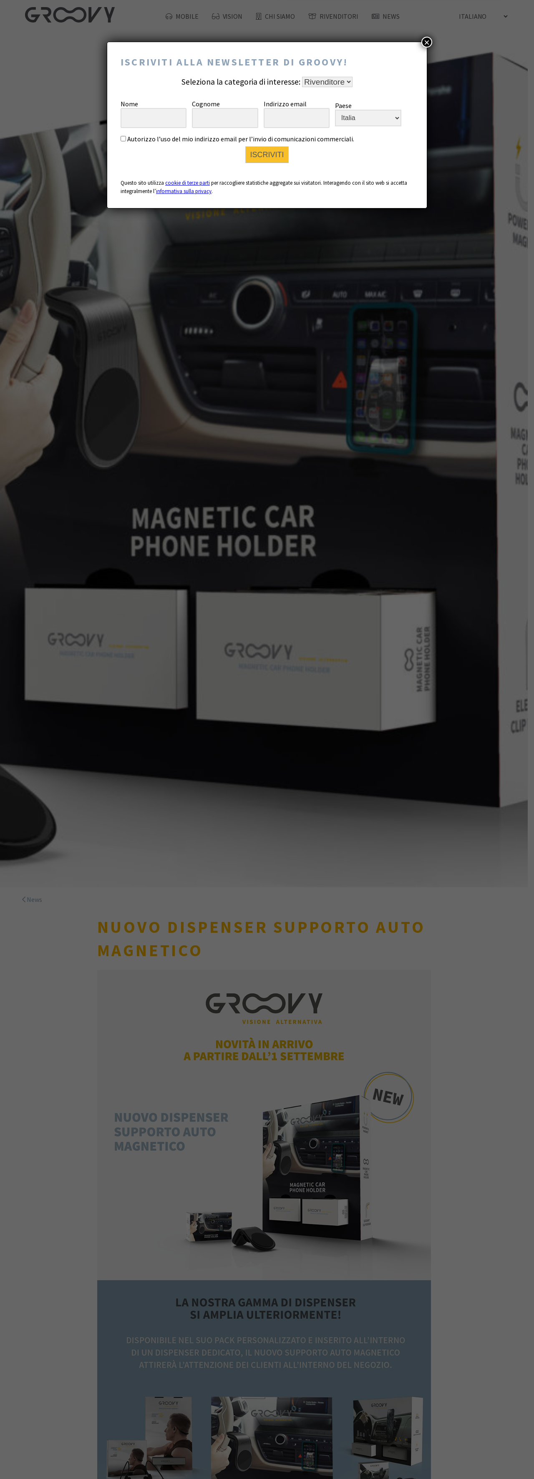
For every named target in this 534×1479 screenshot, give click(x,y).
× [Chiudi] (427, 42)
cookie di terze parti (187, 182)
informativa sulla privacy (184, 191)
